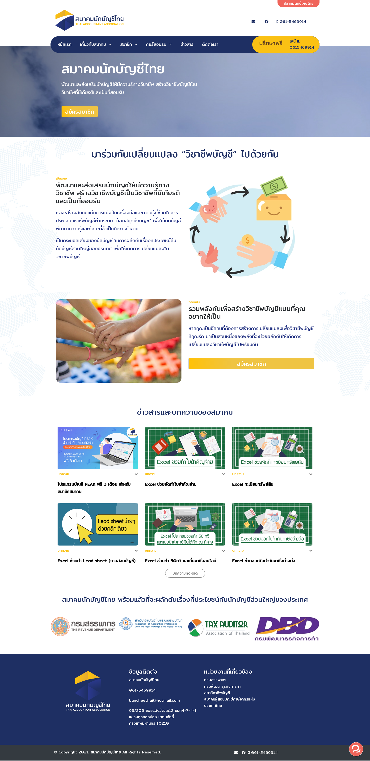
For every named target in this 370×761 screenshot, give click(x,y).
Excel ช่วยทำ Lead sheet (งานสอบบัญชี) (96, 561)
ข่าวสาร (187, 44)
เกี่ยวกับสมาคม (93, 44)
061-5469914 (297, 22)
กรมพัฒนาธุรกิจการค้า (207, 687)
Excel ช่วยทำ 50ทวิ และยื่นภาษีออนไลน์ (180, 561)
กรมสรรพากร (200, 681)
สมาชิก (126, 44)
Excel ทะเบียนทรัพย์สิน (252, 485)
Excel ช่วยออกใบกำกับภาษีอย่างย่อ (263, 561)
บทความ (63, 474)
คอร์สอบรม (156, 44)
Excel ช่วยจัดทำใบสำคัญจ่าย (170, 485)
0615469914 (302, 47)
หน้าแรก (64, 44)
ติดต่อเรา (210, 44)
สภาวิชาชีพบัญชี (201, 693)
